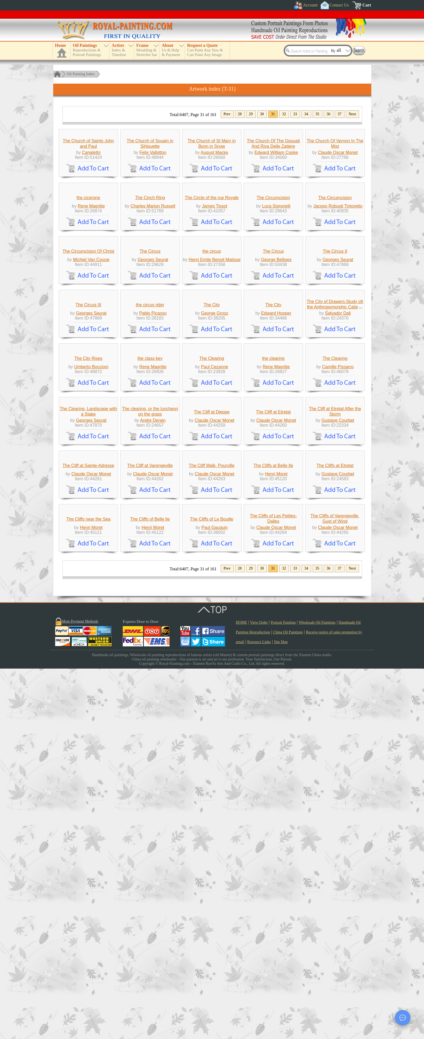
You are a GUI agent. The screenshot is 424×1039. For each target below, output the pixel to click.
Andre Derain (152, 709)
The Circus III (88, 504)
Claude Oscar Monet (338, 202)
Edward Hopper (276, 512)
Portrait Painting (283, 993)
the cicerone (88, 297)
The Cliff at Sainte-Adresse (88, 795)
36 (328, 114)
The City (212, 504)
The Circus (150, 400)
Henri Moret (276, 803)
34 (306, 114)
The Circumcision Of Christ (88, 400)
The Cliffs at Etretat (334, 795)
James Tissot (214, 305)
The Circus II (335, 400)
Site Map (281, 1012)
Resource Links (259, 1012)
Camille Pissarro (337, 615)
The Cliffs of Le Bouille (211, 889)
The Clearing (211, 607)
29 (251, 114)
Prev (227, 114)
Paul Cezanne (214, 615)
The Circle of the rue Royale (212, 297)
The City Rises (88, 607)
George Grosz (214, 512)
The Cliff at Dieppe (212, 701)
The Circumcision (273, 297)
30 (262, 114)
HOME (241, 993)
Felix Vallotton (153, 202)
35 (317, 114)
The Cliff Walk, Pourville (211, 795)
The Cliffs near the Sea (88, 889)
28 (240, 114)
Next (352, 114)
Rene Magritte (91, 305)
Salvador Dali (338, 512)
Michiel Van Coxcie (91, 409)
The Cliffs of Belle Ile (150, 889)
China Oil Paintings (288, 1003)
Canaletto (91, 202)
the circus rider (150, 504)
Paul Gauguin (214, 898)
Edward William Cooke (276, 202)
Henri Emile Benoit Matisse (214, 409)
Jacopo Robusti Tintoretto (337, 305)
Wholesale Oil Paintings (317, 993)
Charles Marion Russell (153, 305)
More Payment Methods (80, 992)
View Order (259, 993)
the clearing (273, 607)
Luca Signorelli (276, 305)
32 (284, 114)
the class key (150, 607)
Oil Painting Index (81, 74)
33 (295, 114)
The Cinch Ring (150, 297)
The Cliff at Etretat (273, 701)
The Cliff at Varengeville (150, 795)
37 (340, 114)
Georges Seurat (153, 409)
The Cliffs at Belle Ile (273, 795)
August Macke (214, 202)
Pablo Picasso (153, 512)
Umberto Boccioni (91, 615)
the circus (212, 400)
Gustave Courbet (338, 709)
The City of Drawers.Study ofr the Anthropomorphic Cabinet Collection (335, 506)
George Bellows (276, 409)
